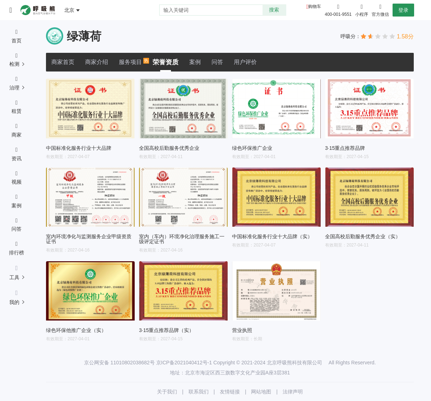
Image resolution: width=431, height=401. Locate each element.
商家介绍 (96, 62)
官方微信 (380, 9)
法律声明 (293, 392)
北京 (69, 10)
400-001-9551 (338, 14)
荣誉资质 (166, 62)
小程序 (361, 9)
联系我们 (199, 392)
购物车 (314, 6)
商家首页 (62, 62)
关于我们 (167, 392)
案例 (195, 62)
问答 (217, 62)
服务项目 (130, 61)
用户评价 (245, 62)
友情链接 (230, 392)
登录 (403, 10)
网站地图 (261, 392)
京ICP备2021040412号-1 (184, 362)
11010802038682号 (133, 362)
